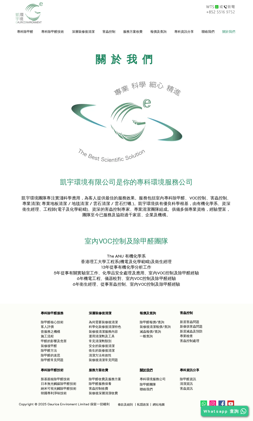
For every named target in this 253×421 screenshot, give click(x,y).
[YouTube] (230, 403)
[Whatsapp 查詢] (224, 411)
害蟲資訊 (186, 388)
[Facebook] (221, 403)
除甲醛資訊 (188, 379)
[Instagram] (212, 403)
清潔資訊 (186, 383)
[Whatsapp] (203, 403)
